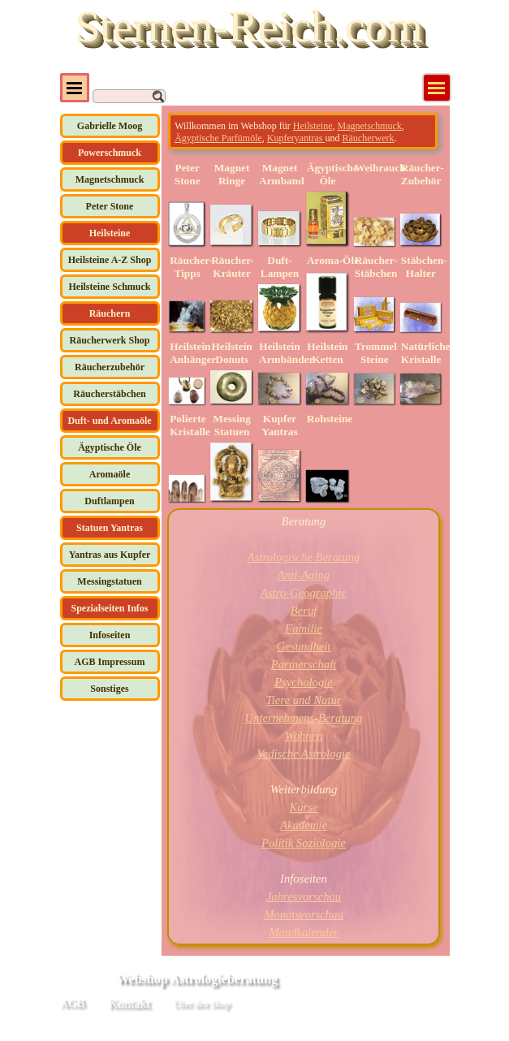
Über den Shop (202, 1004)
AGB (72, 1002)
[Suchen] (129, 96)
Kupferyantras (296, 138)
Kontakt (130, 1003)
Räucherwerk (368, 138)
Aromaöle (109, 474)
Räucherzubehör (110, 367)
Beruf (304, 610)
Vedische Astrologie (303, 753)
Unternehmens (279, 717)
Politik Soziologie (303, 842)
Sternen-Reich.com (248, 26)
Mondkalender (303, 932)
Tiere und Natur (303, 699)
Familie (303, 628)
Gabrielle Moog (109, 126)
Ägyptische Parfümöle (218, 138)
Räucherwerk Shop (109, 340)
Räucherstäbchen (109, 394)
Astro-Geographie (304, 592)
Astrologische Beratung (304, 557)
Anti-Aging (304, 574)
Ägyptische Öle (109, 447)
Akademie (303, 825)
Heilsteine (313, 126)
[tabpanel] (303, 131)
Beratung (340, 717)
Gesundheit (304, 646)
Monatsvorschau (303, 914)
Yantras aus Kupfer (110, 554)
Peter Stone (110, 206)
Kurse (303, 807)
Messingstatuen (109, 581)
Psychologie (303, 682)
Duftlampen (109, 501)
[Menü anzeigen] (436, 87)
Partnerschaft (304, 664)
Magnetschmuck (110, 179)
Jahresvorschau (303, 896)
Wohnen (304, 735)
